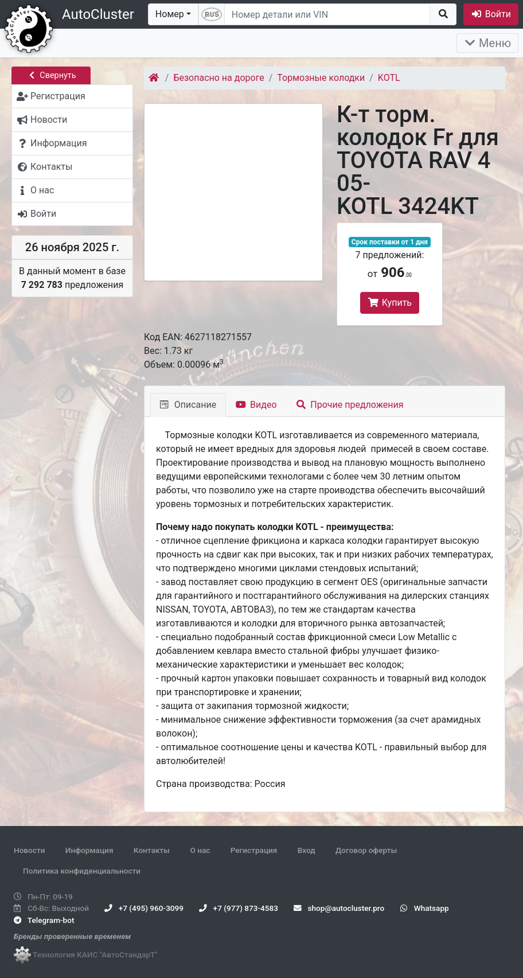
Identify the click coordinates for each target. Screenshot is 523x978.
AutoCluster (98, 14)
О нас (200, 850)
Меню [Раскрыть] (487, 43)
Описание (188, 404)
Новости (29, 850)
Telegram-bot (44, 920)
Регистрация (254, 850)
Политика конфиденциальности (81, 870)
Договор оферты (366, 850)
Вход (306, 850)
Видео (256, 404)
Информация (89, 850)
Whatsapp (424, 908)
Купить (390, 302)
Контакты (152, 850)
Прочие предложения (350, 404)
